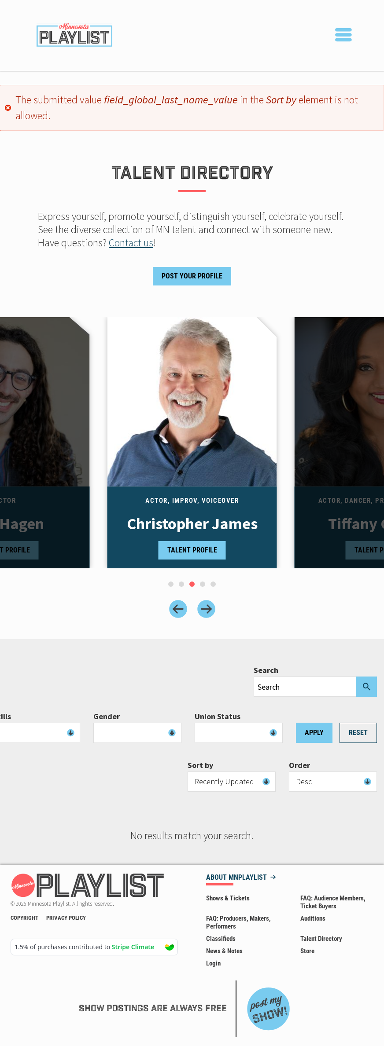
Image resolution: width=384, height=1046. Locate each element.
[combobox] (137, 733)
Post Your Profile (192, 276)
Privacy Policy (66, 917)
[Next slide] (206, 609)
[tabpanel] (192, 443)
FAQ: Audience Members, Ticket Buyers (333, 902)
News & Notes (224, 951)
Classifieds (221, 939)
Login (213, 963)
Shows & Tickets (228, 898)
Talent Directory (321, 939)
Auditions (312, 918)
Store (307, 951)
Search (266, 670)
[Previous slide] (178, 609)
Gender (106, 716)
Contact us (131, 242)
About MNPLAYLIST (236, 877)
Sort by (200, 765)
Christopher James (192, 524)
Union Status (217, 716)
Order (299, 765)
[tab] (171, 584)
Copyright (24, 917)
